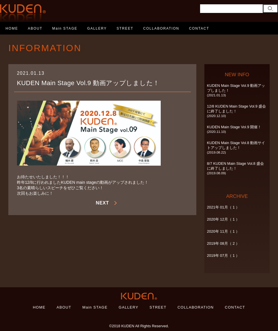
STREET (124, 28)
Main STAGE (65, 28)
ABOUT (35, 28)
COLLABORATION (161, 28)
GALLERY (97, 28)
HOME (11, 28)
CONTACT (199, 28)
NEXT (102, 202)
